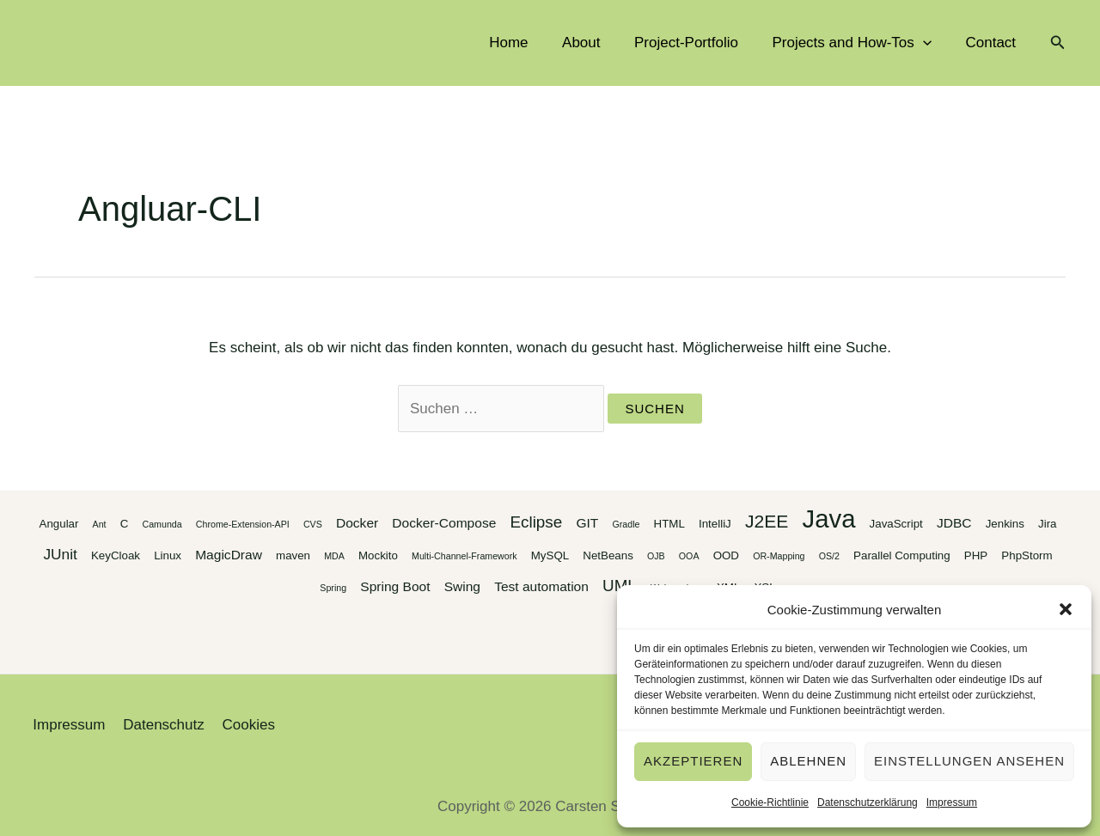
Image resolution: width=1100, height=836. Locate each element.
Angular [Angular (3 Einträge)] (59, 523)
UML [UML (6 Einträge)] (619, 586)
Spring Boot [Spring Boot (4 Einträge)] (395, 586)
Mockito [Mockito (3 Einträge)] (378, 555)
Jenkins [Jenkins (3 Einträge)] (1005, 523)
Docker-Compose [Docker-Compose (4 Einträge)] (444, 523)
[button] (1065, 609)
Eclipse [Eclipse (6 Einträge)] (536, 522)
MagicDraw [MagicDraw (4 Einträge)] (228, 554)
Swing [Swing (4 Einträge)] (462, 586)
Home (529, 42)
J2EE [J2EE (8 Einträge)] (766, 521)
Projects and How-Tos (859, 43)
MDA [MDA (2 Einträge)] (334, 556)
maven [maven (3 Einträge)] (293, 555)
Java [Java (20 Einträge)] (829, 518)
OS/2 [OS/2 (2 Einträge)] (829, 556)
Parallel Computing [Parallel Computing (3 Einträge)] (901, 555)
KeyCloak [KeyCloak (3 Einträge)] (115, 555)
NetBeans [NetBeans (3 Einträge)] (608, 555)
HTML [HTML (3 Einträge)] (669, 523)
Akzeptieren (693, 761)
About (597, 42)
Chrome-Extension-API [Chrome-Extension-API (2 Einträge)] (243, 524)
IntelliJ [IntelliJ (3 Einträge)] (715, 523)
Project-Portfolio (698, 42)
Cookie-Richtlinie (770, 802)
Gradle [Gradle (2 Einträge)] (625, 524)
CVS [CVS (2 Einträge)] (312, 524)
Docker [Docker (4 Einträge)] (357, 523)
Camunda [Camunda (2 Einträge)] (161, 524)
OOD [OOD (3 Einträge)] (726, 555)
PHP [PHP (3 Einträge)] (975, 555)
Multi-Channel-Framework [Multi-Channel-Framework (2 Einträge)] (464, 556)
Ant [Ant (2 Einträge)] (100, 524)
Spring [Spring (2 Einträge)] (333, 588)
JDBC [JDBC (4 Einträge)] (954, 523)
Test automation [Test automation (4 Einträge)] (541, 586)
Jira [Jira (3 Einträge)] (1047, 523)
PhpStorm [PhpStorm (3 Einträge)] (1026, 555)
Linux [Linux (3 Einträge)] (167, 555)
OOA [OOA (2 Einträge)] (689, 556)
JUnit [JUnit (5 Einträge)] (59, 554)
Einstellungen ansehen (969, 761)
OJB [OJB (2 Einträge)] (656, 556)
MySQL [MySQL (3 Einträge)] (550, 555)
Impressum (951, 802)
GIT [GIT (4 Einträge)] (587, 523)
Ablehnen (808, 761)
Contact (993, 42)
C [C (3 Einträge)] (124, 523)
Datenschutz (158, 725)
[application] (929, 43)
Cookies (239, 725)
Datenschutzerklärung (867, 802)
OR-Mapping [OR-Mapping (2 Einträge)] (778, 556)
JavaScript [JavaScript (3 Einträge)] (896, 523)
